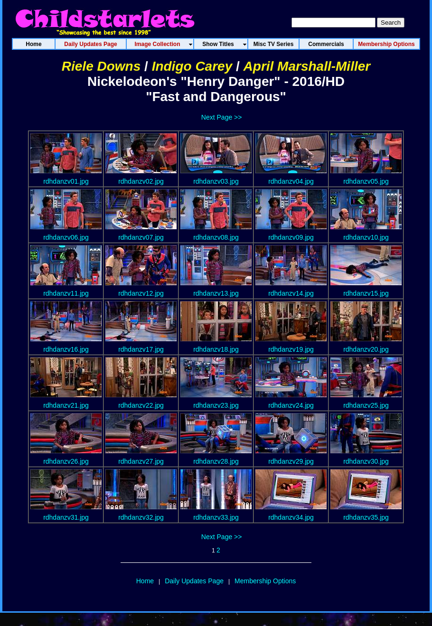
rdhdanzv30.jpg (366, 461)
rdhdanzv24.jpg (291, 405)
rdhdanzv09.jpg (291, 237)
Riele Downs (101, 66)
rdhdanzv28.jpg (216, 461)
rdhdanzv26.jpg (66, 461)
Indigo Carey (192, 66)
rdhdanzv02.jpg (141, 181)
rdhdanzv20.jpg (366, 349)
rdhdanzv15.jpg (366, 293)
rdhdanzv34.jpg (291, 517)
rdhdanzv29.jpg (291, 461)
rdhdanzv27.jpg (141, 461)
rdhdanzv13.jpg (216, 293)
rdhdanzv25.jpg (366, 405)
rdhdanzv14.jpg (291, 293)
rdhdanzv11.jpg (66, 293)
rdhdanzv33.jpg (216, 517)
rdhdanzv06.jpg (66, 237)
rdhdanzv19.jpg (291, 349)
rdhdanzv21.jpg (66, 405)
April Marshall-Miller (307, 66)
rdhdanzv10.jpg (366, 237)
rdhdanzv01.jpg (66, 181)
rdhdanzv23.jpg (216, 405)
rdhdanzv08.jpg (216, 237)
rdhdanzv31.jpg (66, 517)
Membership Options (265, 581)
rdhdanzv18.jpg (216, 349)
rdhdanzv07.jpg (141, 237)
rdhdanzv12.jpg (141, 293)
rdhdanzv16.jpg (66, 349)
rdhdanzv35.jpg (366, 517)
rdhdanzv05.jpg (366, 181)
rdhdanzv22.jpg (141, 405)
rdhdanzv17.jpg (141, 349)
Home (145, 581)
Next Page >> (221, 117)
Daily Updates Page (194, 581)
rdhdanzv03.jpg (216, 181)
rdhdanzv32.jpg (141, 517)
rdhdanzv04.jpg (291, 181)
